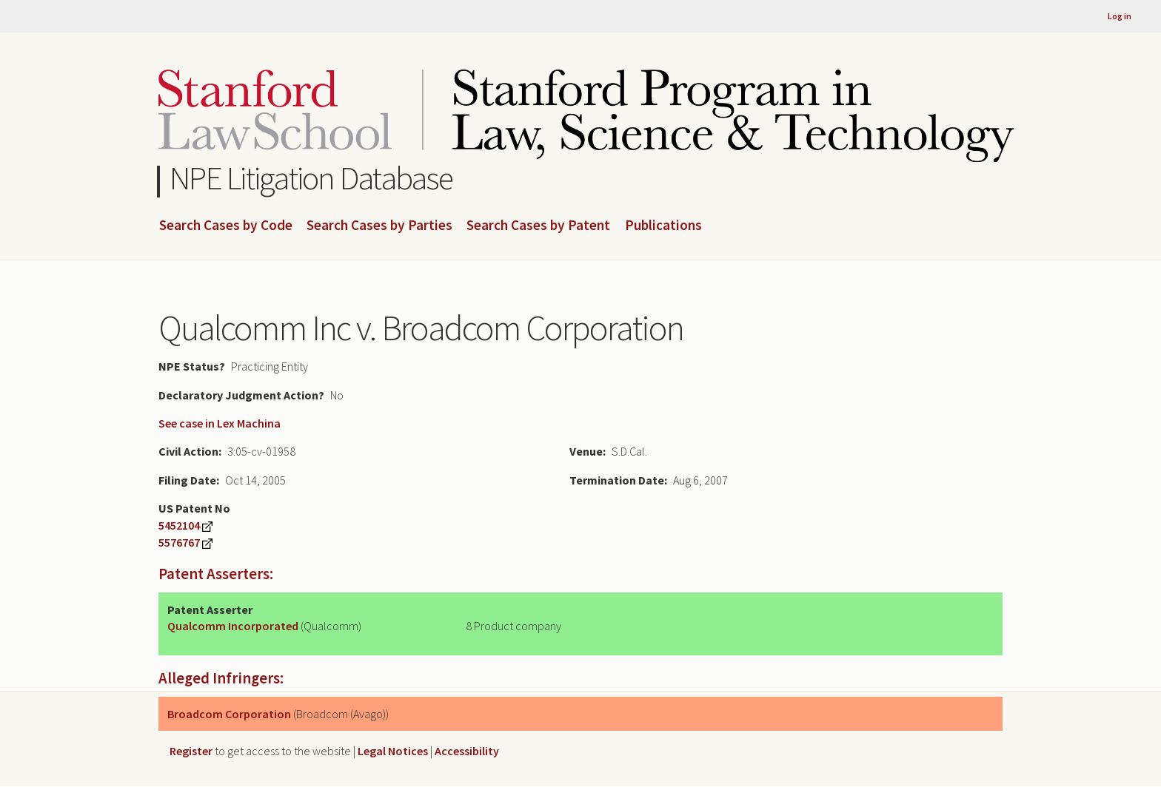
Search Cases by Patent (538, 225)
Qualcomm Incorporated (232, 625)
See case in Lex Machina (219, 423)
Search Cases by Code (225, 225)
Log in (1119, 15)
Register (191, 750)
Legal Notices (393, 750)
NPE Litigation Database (311, 178)
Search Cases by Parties (379, 225)
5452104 (179, 525)
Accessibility (467, 750)
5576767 (179, 542)
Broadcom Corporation (229, 713)
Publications (663, 225)
